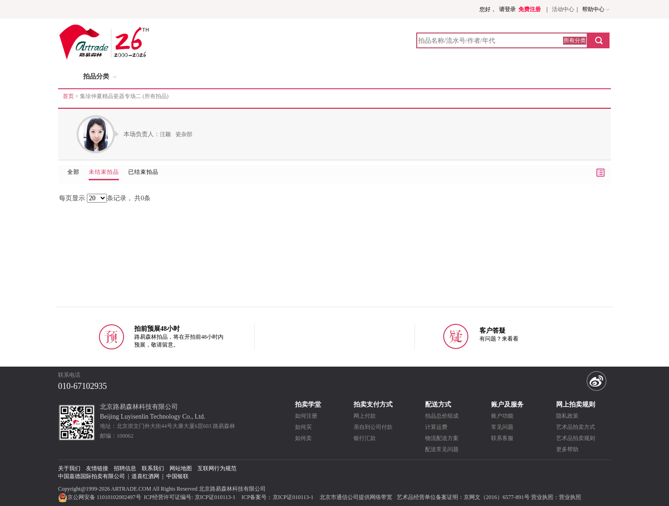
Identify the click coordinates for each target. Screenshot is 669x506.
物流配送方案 (442, 438)
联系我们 (153, 468)
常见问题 (502, 427)
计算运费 (436, 427)
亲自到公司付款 (373, 427)
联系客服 (502, 438)
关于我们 (69, 468)
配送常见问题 (442, 449)
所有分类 (575, 40)
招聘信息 (125, 468)
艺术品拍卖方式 (575, 427)
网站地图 (181, 468)
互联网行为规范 (216, 468)
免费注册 (529, 9)
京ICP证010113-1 (215, 497)
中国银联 (177, 476)
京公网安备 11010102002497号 (100, 497)
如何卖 (303, 438)
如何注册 (306, 416)
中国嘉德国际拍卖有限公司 (91, 476)
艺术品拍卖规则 (575, 438)
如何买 (303, 427)
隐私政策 (567, 416)
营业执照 (570, 497)
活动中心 (563, 9)
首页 (68, 96)
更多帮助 (567, 449)
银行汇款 (365, 438)
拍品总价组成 (442, 416)
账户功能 (502, 416)
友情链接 (97, 468)
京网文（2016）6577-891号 (497, 497)
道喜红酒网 (145, 476)
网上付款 (365, 416)
